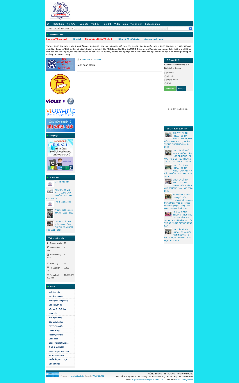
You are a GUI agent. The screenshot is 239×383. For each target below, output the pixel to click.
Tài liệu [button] (95, 24)
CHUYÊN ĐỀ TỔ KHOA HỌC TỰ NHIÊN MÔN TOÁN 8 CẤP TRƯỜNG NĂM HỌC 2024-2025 (178, 185)
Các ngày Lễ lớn (56, 322)
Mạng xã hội (171, 80)
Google (169, 76)
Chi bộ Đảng (54, 331)
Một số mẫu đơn (62, 182)
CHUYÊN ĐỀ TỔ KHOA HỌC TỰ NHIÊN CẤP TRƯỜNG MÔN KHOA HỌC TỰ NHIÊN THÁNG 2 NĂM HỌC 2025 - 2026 (178, 140)
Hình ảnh (86, 60)
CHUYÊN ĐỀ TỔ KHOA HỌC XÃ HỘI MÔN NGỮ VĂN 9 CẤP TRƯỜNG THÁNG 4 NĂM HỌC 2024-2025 (177, 235)
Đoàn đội (53, 313)
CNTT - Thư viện (56, 326)
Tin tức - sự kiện (56, 296)
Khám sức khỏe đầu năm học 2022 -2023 (64, 211)
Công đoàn (53, 339)
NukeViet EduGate (77, 376)
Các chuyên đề (55, 305)
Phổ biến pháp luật (63, 202)
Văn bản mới (54, 364)
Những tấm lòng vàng (58, 301)
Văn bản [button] (84, 24)
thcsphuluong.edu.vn (184, 379)
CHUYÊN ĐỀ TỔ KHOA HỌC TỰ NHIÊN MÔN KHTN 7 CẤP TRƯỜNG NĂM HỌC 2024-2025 (178, 171)
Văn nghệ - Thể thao (57, 309)
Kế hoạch (77, 39)
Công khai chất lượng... (59, 343)
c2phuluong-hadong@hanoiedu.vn (147, 379)
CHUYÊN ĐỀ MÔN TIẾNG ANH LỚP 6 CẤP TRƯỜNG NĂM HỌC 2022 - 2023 (59, 226)
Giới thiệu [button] (58, 24)
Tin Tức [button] (72, 24)
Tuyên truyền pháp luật (59, 351)
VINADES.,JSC (98, 376)
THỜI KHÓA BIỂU (56, 347)
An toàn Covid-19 (56, 355)
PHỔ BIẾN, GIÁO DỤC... (59, 360)
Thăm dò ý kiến (173, 60)
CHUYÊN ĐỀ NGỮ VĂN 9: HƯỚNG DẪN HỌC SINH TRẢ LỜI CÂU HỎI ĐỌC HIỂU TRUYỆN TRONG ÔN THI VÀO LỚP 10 (178, 156)
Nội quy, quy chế (56, 335)
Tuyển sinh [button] (136, 24)
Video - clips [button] (121, 24)
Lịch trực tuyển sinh (153, 39)
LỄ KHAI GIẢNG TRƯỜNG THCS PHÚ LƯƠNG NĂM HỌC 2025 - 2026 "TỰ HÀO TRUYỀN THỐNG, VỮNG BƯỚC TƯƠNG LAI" (178, 219)
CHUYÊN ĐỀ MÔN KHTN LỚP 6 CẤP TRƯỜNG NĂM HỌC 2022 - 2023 (59, 194)
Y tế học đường (55, 318)
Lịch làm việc (54, 292)
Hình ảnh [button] (107, 24)
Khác (168, 83)
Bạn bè (169, 73)
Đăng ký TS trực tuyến (128, 39)
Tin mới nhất (54, 177)
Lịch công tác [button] (152, 24)
